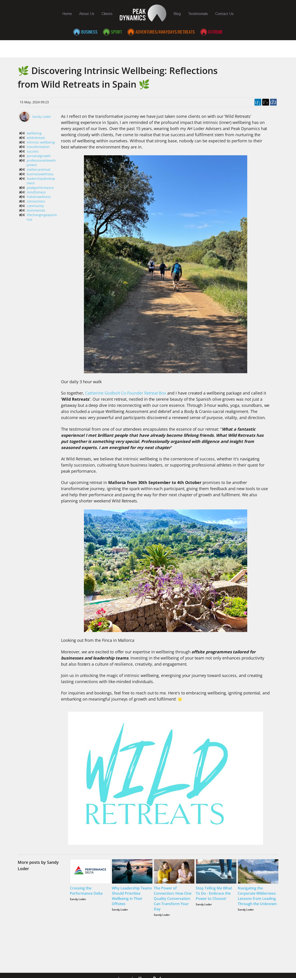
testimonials (36, 210)
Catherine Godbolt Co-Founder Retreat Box (125, 393)
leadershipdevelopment (41, 180)
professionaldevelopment (41, 162)
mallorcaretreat (38, 169)
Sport (116, 31)
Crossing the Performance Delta (86, 891)
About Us (86, 14)
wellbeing (34, 133)
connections (36, 201)
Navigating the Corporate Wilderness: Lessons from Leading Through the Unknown (257, 896)
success (33, 151)
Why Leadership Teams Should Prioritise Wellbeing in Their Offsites (132, 896)
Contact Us (224, 14)
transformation (38, 147)
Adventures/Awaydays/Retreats (165, 31)
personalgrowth (39, 156)
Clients (107, 14)
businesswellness (40, 174)
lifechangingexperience (42, 217)
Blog (177, 14)
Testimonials (198, 14)
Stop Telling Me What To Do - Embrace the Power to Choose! (214, 893)
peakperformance (40, 187)
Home (67, 14)
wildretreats (36, 138)
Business (89, 31)
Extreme (215, 31)
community (35, 206)
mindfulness (36, 192)
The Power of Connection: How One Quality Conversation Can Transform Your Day (172, 898)
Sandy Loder (41, 116)
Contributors (245, 47)
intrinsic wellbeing (41, 142)
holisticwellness (39, 197)
